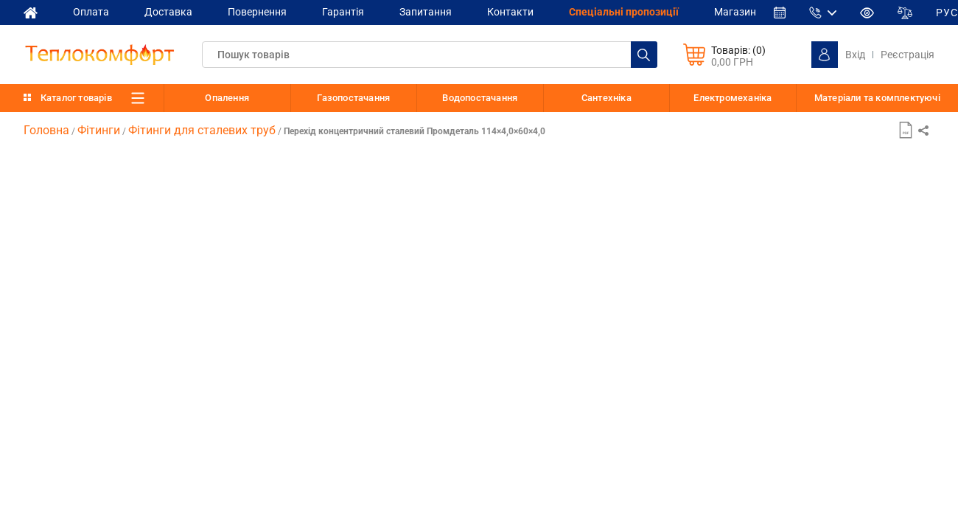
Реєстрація (907, 54)
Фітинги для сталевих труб (202, 130)
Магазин (735, 12)
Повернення (257, 12)
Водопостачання (479, 97)
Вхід (855, 54)
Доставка (168, 12)
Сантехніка (606, 97)
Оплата (91, 12)
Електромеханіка (732, 97)
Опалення (227, 97)
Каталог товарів (76, 97)
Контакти (510, 12)
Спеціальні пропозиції (624, 12)
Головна (46, 130)
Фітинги (98, 130)
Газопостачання (353, 97)
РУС (947, 12)
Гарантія (343, 12)
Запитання (425, 12)
